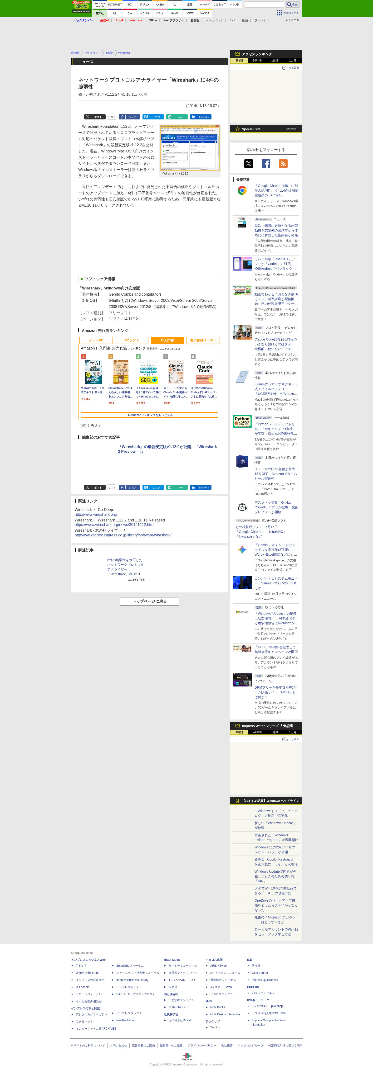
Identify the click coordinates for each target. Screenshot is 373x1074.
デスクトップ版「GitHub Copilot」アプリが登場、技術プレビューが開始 (276, 507)
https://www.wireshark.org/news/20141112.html (114, 525)
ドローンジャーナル (89, 994)
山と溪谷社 (171, 994)
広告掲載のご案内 (143, 1045)
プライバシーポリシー (202, 1045)
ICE (249, 959)
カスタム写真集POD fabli (269, 1013)
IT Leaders (82, 987)
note (180, 117)
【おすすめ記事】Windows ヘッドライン (270, 801)
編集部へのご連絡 (171, 1045)
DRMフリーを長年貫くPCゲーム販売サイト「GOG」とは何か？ (276, 692)
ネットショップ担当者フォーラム (137, 973)
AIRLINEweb (218, 965)
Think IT (81, 965)
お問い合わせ (118, 1045)
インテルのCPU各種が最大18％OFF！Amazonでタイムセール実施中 (276, 473)
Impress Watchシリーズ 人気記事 (267, 726)
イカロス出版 (214, 959)
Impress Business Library (132, 980)
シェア (133, 117)
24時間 (257, 60)
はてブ (156, 117)
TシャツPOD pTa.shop (267, 1006)
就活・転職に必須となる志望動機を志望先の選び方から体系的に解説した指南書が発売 (276, 230)
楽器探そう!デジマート (183, 973)
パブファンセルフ (263, 993)
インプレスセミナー (129, 987)
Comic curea (260, 973)
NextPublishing (125, 1020)
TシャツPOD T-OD (182, 980)
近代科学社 (171, 1014)
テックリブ (213, 1021)
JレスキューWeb (221, 987)
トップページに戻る (150, 601)
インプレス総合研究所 (90, 980)
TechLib (215, 1027)
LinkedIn (204, 117)
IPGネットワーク (258, 1000)
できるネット (84, 1021)
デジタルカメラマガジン (91, 1014)
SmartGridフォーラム (130, 965)
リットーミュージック (183, 965)
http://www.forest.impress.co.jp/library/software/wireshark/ (123, 535)
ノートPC (96, 340)
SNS (233, 20)
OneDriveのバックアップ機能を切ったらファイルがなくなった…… (276, 905)
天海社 (256, 965)
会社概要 (227, 1045)
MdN (209, 1001)
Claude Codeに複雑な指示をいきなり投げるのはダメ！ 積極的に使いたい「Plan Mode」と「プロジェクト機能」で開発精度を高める (276, 348)
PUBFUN (253, 987)
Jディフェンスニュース (225, 973)
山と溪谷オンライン (181, 1000)
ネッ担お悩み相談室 (89, 1001)
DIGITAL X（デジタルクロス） (136, 994)
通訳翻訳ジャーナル (223, 980)
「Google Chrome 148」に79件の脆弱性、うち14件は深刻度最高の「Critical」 (276, 190)
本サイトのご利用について (88, 1045)
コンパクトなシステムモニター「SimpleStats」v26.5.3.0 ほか (277, 583)
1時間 (239, 60)
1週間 (275, 60)
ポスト (98, 117)
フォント (260, 20)
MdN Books (217, 1007)
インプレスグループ (250, 1045)
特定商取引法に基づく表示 (285, 1045)
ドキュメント (214, 20)
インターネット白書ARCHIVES (96, 1028)
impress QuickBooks (265, 980)
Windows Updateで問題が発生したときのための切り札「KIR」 (275, 876)
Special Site (251, 129)
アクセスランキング (257, 54)
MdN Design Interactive (225, 1014)
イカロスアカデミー (223, 994)
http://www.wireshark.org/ (96, 514)
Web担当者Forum (87, 973)
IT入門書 (167, 340)
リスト (112, 117)
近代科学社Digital (180, 1020)
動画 (245, 20)
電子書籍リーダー (203, 340)
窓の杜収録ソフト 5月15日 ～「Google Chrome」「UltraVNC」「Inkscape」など (261, 531)
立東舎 (173, 987)
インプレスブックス (129, 1013)
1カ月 (293, 60)
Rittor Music (172, 959)
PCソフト (131, 340)
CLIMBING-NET (179, 1007)
